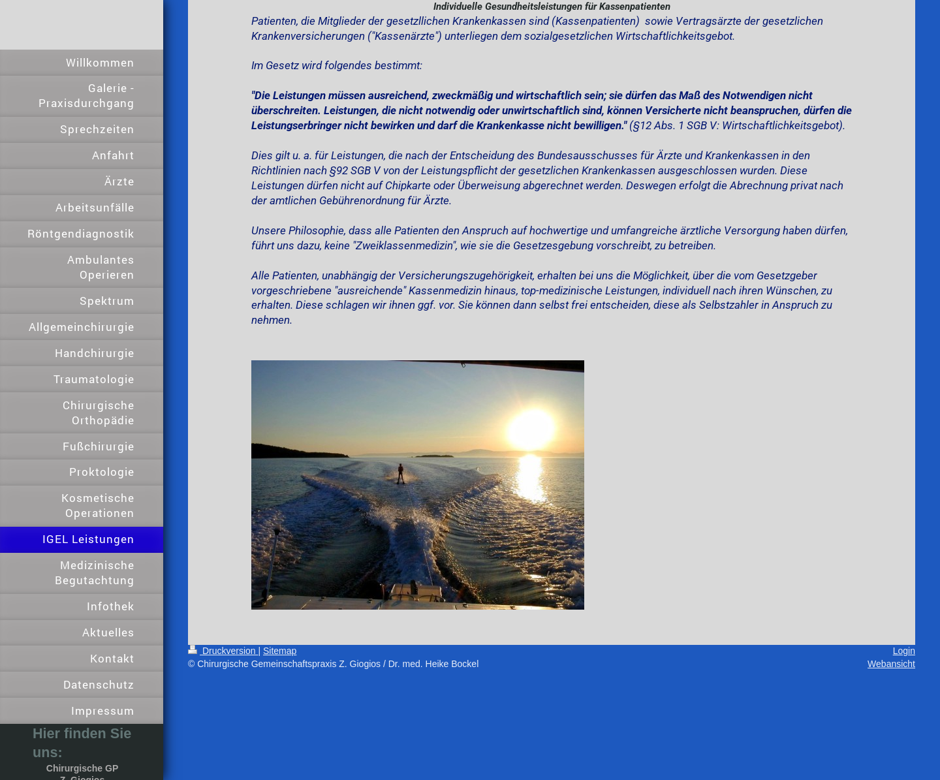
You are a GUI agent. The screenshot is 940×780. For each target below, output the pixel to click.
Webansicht (891, 664)
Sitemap (279, 651)
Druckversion (223, 651)
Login (904, 651)
